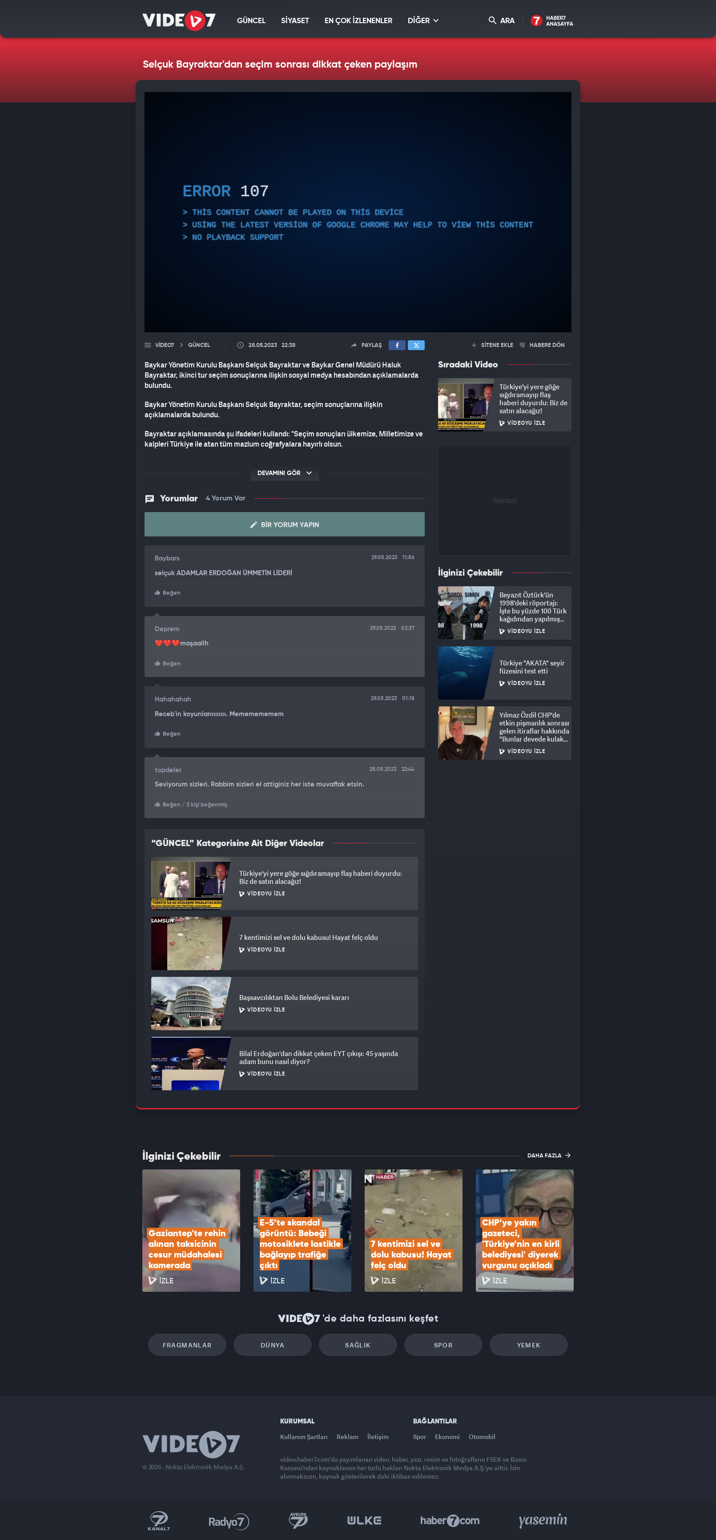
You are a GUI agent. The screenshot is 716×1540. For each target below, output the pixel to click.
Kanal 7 (159, 1521)
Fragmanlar (187, 1345)
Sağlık (357, 1345)
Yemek (529, 1345)
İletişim (378, 1436)
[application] (358, 212)
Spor (443, 1345)
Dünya (273, 1345)
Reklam (347, 1436)
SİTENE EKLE (492, 345)
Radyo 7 (229, 1521)
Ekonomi (447, 1436)
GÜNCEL (251, 21)
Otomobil (482, 1436)
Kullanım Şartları (304, 1436)
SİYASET (295, 21)
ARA (502, 21)
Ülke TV (364, 1521)
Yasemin (544, 1521)
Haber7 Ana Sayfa (552, 21)
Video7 (164, 345)
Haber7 (450, 1521)
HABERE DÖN (542, 345)
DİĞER (423, 21)
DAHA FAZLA (549, 1155)
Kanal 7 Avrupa (298, 1521)
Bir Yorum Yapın (284, 524)
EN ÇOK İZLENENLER (358, 21)
